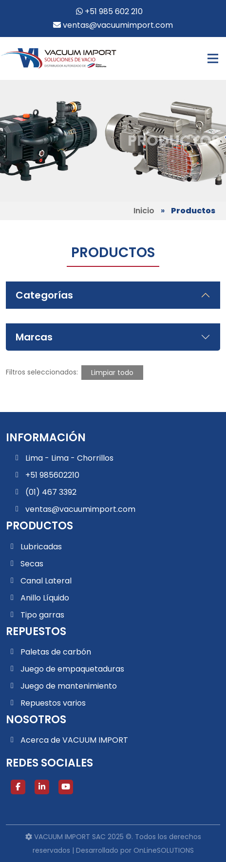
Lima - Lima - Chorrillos (69, 458)
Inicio (143, 210)
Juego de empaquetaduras (72, 669)
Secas (31, 563)
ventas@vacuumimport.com (113, 25)
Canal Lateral (46, 580)
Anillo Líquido (44, 597)
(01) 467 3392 (50, 492)
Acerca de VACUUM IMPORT (74, 740)
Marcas (34, 337)
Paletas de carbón (55, 651)
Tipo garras (42, 614)
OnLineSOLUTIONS (163, 850)
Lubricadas (41, 546)
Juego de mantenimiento (68, 686)
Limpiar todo (112, 372)
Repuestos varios (53, 703)
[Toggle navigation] (213, 58)
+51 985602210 (52, 475)
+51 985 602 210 (109, 11)
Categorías (44, 295)
